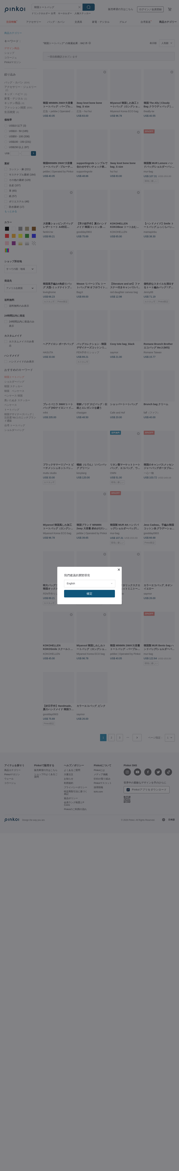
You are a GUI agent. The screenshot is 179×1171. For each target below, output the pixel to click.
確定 (89, 593)
